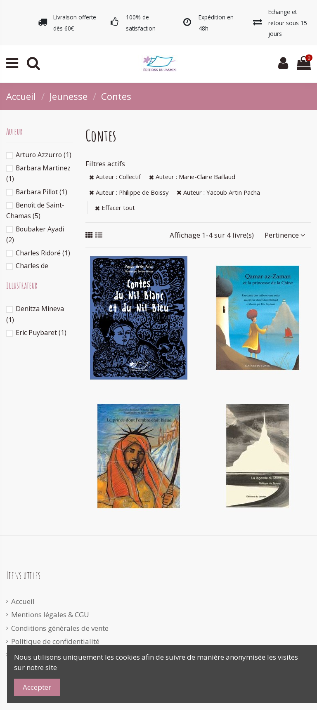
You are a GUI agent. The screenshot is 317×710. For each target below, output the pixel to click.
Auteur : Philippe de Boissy (128, 192)
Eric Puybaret (41, 332)
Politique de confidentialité (55, 641)
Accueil (23, 601)
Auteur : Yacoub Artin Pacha (218, 192)
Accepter (37, 687)
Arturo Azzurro (43, 154)
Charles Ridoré (43, 252)
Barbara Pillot (41, 191)
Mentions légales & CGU (50, 614)
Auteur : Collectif (115, 176)
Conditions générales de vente (60, 628)
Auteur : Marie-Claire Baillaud (192, 176)
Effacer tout (115, 207)
